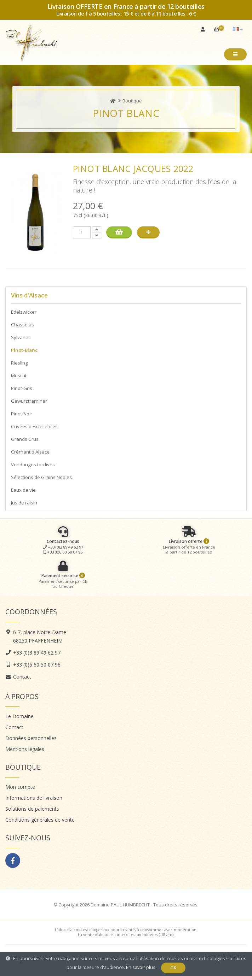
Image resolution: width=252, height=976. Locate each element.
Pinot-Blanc (24, 350)
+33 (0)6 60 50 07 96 (64, 552)
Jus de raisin (24, 502)
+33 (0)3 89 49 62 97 (65, 547)
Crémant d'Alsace (30, 452)
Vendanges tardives (33, 464)
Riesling (19, 363)
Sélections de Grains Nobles (41, 477)
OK (173, 968)
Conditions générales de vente (40, 819)
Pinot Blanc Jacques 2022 (133, 168)
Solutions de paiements (32, 808)
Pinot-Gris (21, 388)
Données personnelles (31, 738)
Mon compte (20, 786)
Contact (22, 676)
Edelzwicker (23, 312)
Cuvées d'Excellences (34, 426)
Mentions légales (24, 749)
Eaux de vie (23, 490)
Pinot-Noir (21, 413)
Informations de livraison (33, 797)
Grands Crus (25, 439)
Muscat (19, 375)
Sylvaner (20, 337)
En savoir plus (140, 967)
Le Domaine (19, 716)
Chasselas (22, 324)
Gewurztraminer (29, 401)
